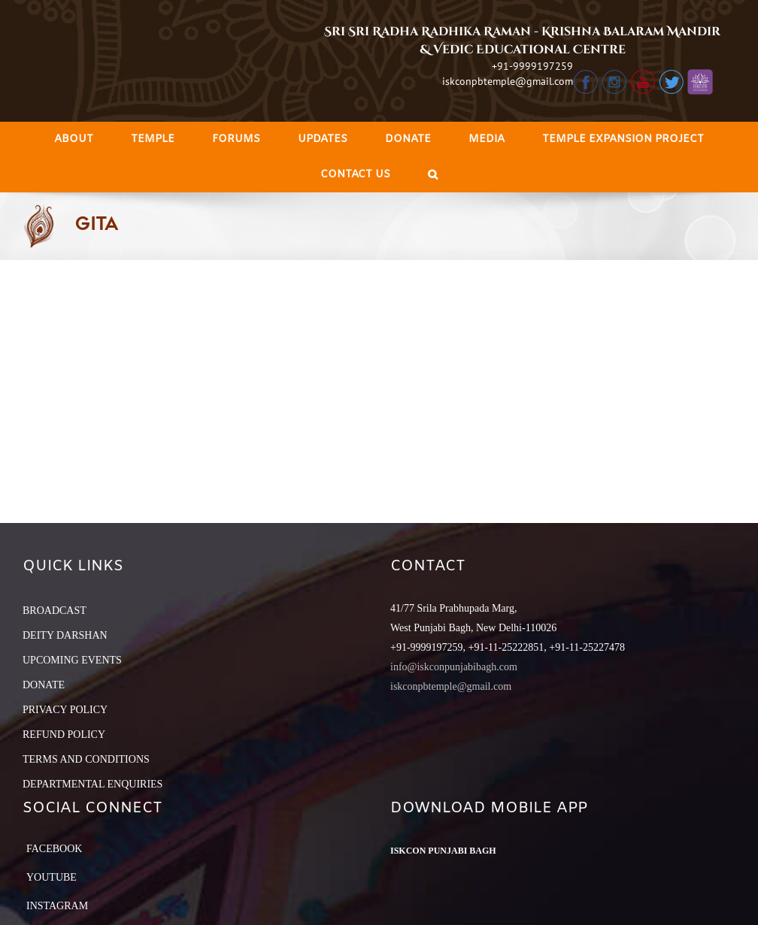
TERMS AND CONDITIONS (86, 759)
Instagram (57, 905)
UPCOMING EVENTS (72, 660)
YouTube (51, 877)
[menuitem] (73, 139)
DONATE (44, 685)
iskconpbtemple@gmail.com (507, 81)
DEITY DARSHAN (65, 635)
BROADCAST (54, 610)
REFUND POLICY (64, 734)
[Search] (432, 174)
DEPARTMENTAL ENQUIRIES (92, 784)
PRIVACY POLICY (65, 709)
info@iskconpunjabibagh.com (453, 667)
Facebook (54, 848)
